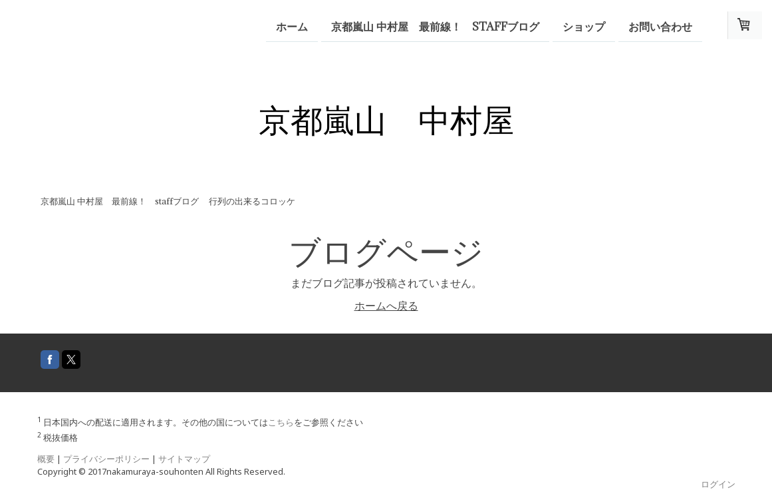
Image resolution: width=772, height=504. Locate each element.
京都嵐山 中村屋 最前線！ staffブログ (435, 26)
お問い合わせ (660, 26)
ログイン (718, 484)
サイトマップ (184, 459)
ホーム (292, 26)
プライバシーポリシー (106, 459)
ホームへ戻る (386, 305)
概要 (46, 459)
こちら (281, 422)
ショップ (584, 26)
